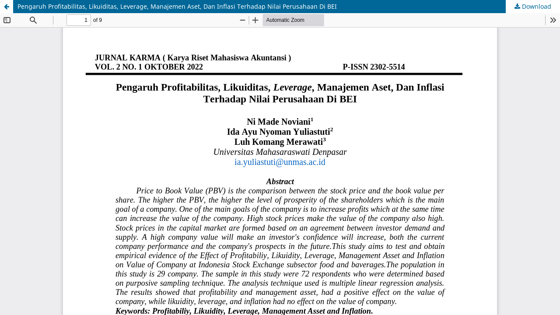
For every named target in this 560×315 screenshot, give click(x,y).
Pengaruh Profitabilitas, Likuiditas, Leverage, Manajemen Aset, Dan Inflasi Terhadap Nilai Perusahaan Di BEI (177, 6)
